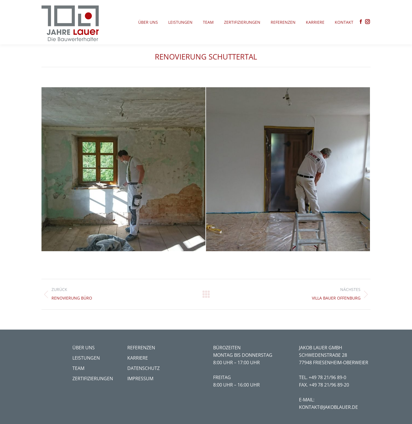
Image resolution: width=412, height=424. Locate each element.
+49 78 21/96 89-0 (327, 377)
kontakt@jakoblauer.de (328, 407)
